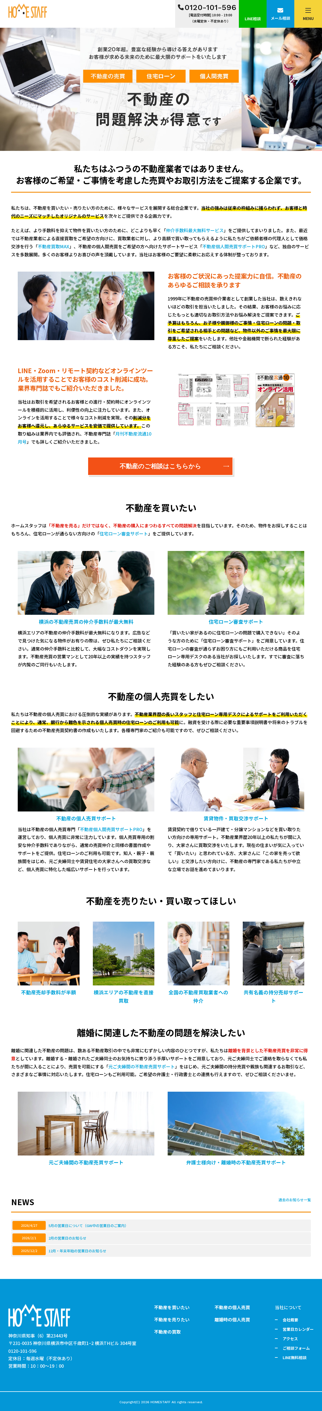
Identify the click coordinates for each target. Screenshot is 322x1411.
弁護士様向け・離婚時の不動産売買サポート (236, 1162)
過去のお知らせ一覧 (294, 1199)
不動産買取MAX (53, 246)
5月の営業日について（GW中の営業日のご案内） (88, 1225)
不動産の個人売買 (232, 1307)
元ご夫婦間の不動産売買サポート (141, 1066)
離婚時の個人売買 (232, 1319)
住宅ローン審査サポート (123, 533)
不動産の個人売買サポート (86, 818)
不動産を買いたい (172, 1307)
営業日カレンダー (298, 1329)
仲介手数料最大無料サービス (195, 230)
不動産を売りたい (172, 1319)
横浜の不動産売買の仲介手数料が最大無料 (86, 621)
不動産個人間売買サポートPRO (233, 246)
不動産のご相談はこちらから (175, 466)
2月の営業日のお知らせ (67, 1238)
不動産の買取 (167, 1331)
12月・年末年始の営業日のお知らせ (77, 1250)
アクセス (290, 1338)
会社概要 (290, 1320)
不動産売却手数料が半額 (48, 992)
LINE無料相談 (294, 1357)
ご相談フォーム (296, 1348)
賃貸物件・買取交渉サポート (236, 818)
